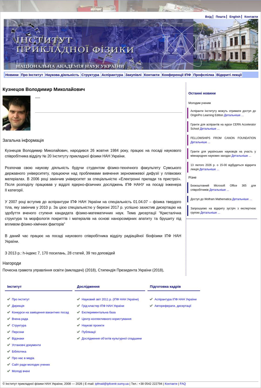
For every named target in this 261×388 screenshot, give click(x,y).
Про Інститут (32, 75)
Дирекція (18, 306)
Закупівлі (134, 75)
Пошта (220, 16)
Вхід (208, 16)
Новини (12, 75)
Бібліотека (19, 351)
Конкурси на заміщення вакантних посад (40, 312)
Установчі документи (26, 345)
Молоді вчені (21, 371)
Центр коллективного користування (106, 319)
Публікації (89, 332)
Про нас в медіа (23, 358)
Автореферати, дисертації (172, 306)
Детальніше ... (234, 115)
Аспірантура (113, 75)
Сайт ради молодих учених (31, 364)
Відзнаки (18, 338)
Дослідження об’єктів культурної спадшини (112, 338)
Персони (18, 332)
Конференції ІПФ (177, 75)
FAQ (183, 383)
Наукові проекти (93, 325)
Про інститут (21, 299)
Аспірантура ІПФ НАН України (175, 299)
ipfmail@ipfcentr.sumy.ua (112, 383)
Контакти (251, 16)
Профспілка (204, 75)
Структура (90, 75)
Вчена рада (20, 319)
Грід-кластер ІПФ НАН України (103, 306)
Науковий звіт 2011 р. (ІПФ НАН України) (110, 299)
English (234, 16)
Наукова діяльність (62, 75)
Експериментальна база (99, 312)
